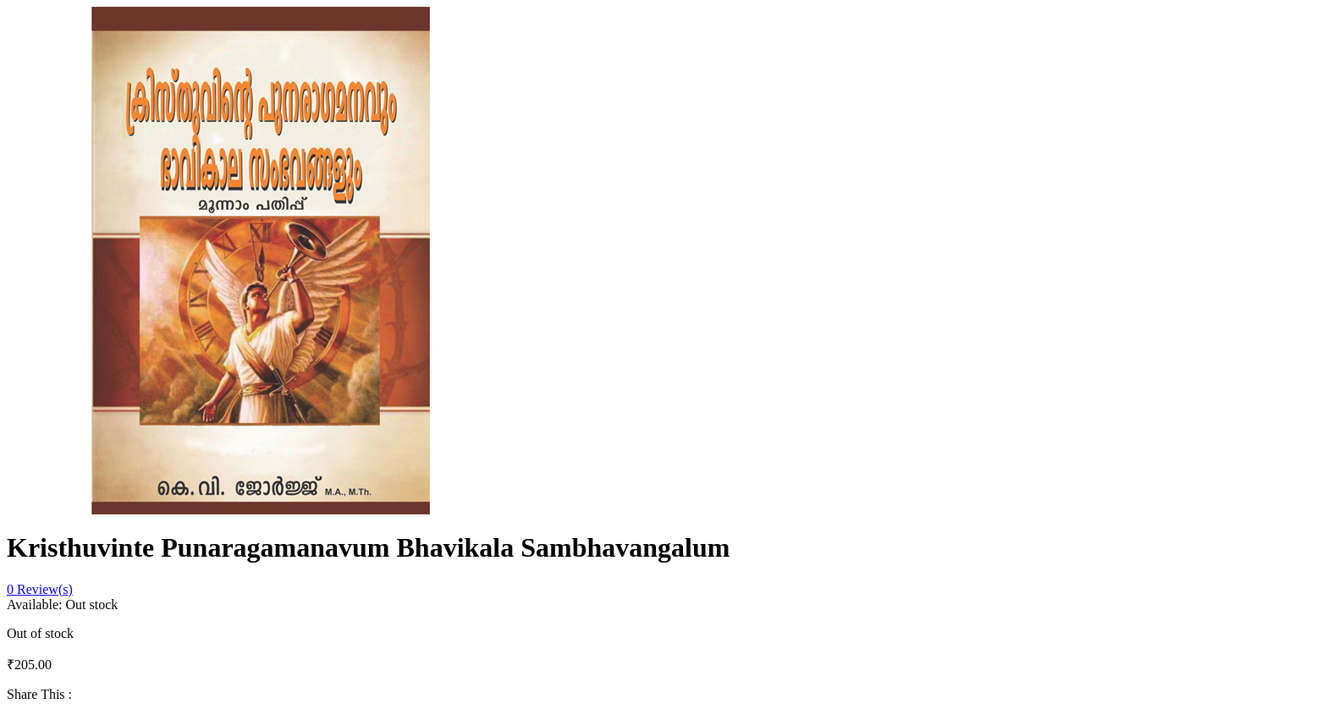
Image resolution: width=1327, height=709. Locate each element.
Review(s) (40, 589)
